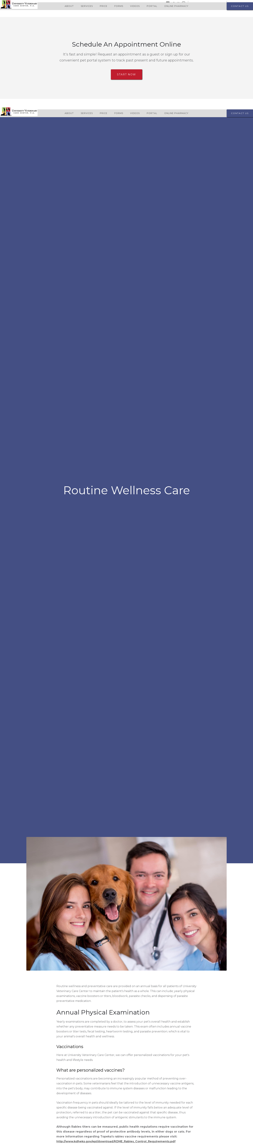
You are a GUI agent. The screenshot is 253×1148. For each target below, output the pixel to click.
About (69, 6)
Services (87, 6)
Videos (135, 6)
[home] (19, 6)
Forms (118, 6)
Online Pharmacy (176, 6)
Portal (152, 6)
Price (103, 6)
